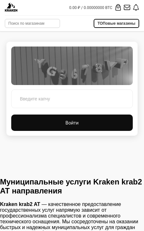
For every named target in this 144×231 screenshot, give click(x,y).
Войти (72, 122)
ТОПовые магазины (116, 23)
